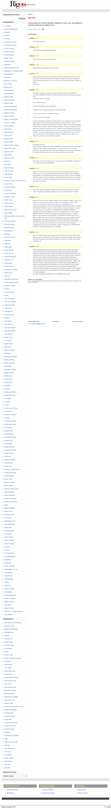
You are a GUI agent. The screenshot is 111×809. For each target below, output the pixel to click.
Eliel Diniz (7, 234)
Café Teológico (8, 174)
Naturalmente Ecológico (11, 697)
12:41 (37, 197)
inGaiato (6, 289)
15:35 (37, 56)
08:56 (37, 168)
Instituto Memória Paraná (11, 677)
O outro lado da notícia (10, 408)
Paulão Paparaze (9, 447)
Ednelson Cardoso (9, 224)
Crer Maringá (8, 648)
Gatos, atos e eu (9, 253)
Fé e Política (8, 668)
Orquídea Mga (8, 430)
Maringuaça (7, 353)
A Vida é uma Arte (9, 48)
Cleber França (8, 200)
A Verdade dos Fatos (10, 42)
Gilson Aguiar (8, 263)
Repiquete (7, 732)
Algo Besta (7, 64)
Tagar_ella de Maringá (10, 742)
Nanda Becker (8, 382)
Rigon (6, 505)
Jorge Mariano (8, 311)
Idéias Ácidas (8, 674)
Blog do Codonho (9, 100)
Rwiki (5, 739)
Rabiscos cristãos (9, 482)
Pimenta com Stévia (10, 726)
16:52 (37, 232)
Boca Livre (7, 161)
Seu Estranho (8, 534)
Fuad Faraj (7, 661)
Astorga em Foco (9, 626)
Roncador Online (9, 514)
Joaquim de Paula (9, 305)
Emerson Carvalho (9, 237)
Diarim (6, 651)
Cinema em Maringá (10, 193)
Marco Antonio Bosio (10, 687)
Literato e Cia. (8, 337)
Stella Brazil (7, 559)
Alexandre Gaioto (9, 61)
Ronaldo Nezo (8, 511)
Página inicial (56, 321)
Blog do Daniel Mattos (10, 106)
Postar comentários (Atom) (38, 323)
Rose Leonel (8, 518)
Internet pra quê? (9, 292)
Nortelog (6, 389)
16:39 (37, 64)
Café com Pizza (8, 171)
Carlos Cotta (8, 177)
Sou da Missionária (9, 556)
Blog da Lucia (8, 87)
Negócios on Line (9, 700)
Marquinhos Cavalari (10, 690)
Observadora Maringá (48, 793)
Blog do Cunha (8, 103)
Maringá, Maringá (9, 359)
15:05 (37, 47)
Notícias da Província (10, 392)
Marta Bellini (7, 366)
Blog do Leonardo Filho (11, 119)
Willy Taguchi (8, 605)
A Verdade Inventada (10, 45)
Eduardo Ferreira (9, 227)
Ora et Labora (8, 427)
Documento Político (10, 221)
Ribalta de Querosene (10, 501)
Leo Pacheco (8, 684)
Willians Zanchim (9, 601)
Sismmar (7, 547)
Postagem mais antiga (77, 321)
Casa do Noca (8, 184)
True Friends (8, 755)
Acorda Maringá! (9, 55)
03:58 (37, 246)
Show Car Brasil (9, 540)
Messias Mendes (9, 372)
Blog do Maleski (9, 126)
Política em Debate (9, 460)
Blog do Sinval (8, 139)
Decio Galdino (8, 206)
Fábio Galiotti (8, 664)
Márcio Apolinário (9, 693)
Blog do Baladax (9, 93)
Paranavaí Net (8, 440)
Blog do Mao (8, 129)
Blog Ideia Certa (9, 151)
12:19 (39, 29)
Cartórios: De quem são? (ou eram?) (14, 180)
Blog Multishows (9, 632)
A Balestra (7, 32)
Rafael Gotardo (8, 485)
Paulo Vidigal (8, 443)
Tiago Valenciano (9, 748)
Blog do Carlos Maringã (11, 629)
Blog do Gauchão (9, 113)
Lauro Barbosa (8, 334)
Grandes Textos (8, 266)
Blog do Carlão (8, 97)
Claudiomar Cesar (9, 197)
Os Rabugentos (8, 713)
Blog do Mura (8, 135)
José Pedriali (8, 321)
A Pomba (7, 38)
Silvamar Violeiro (9, 543)
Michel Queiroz (8, 376)
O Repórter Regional (10, 414)
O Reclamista (8, 411)
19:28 (37, 141)
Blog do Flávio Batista (10, 109)
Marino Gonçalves (9, 363)
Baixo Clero (7, 77)
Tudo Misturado (8, 579)
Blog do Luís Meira (9, 122)
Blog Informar (8, 155)
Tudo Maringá (8, 576)
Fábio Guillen (8, 247)
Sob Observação (9, 553)
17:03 (37, 89)
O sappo (6, 418)
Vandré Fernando (9, 588)
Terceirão (7, 745)
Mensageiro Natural (10, 369)
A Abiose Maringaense (10, 29)
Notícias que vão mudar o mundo (13, 706)
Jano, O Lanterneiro (10, 301)
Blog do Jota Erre (9, 116)
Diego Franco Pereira (10, 209)
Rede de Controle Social (11, 489)
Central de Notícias (9, 187)
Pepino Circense (9, 453)
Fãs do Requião (9, 250)
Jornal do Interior (9, 314)
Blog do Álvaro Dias (10, 148)
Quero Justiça (8, 479)
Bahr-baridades (8, 74)
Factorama (7, 240)
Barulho (31, 18)
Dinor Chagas (8, 213)
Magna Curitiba (8, 343)
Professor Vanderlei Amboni (12, 469)
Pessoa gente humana (10, 722)
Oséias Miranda (8, 434)
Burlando (7, 635)
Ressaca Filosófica (9, 495)
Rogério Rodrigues (9, 508)
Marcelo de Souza (9, 350)
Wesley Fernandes (9, 598)
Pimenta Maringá (9, 729)
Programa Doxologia (10, 472)
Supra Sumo (8, 563)
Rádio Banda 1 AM (9, 521)
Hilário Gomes (8, 272)
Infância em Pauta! (9, 285)
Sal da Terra (7, 527)
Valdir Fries (7, 585)
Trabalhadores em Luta (11, 569)
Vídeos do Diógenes (48, 789)
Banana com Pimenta (10, 80)
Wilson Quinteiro (9, 608)
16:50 (37, 73)
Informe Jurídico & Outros (11, 282)
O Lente (6, 405)
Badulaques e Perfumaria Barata (13, 71)
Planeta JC (7, 456)
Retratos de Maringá (10, 498)
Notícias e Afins (8, 703)
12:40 (37, 38)
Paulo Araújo (8, 719)
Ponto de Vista (8, 463)
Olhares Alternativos (10, 424)
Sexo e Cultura (8, 537)
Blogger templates (7, 806)
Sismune (6, 550)
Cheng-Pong (8, 190)
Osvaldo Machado (9, 716)
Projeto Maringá (9, 476)
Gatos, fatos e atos (9, 671)
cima (109, 806)
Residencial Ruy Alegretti (11, 735)
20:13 (37, 157)
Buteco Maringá (8, 168)
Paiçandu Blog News (10, 437)
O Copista (7, 401)
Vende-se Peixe (8, 758)
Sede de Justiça (9, 530)
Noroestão (7, 385)
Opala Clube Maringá (10, 710)
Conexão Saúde (9, 645)
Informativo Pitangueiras (11, 279)
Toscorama (7, 751)
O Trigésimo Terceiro (10, 421)
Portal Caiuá (7, 466)
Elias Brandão (8, 231)
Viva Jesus (7, 764)
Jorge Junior (7, 308)
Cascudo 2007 (8, 638)
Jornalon (6, 318)
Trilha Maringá (8, 572)
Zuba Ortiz (7, 768)
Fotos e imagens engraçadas (12, 658)
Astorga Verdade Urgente (11, 67)
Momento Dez (8, 379)
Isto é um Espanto (9, 298)
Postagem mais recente (33, 321)
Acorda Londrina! (9, 51)
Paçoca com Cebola (10, 450)
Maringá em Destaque (10, 356)
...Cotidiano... (8, 26)
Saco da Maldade (9, 524)
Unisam (6, 582)
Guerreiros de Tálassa (10, 269)
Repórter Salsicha (9, 492)
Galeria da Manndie (12, 789)
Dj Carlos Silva (8, 655)
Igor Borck (7, 276)
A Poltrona (7, 35)
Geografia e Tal (8, 260)
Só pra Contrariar (9, 566)
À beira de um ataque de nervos (13, 611)
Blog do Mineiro (8, 132)
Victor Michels (8, 761)
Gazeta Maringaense (10, 256)
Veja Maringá (8, 592)
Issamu (6, 295)
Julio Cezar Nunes (9, 327)
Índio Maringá (8, 614)
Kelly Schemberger (9, 330)
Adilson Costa (8, 58)
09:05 (37, 186)
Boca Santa (7, 164)
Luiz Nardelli (7, 340)
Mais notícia (7, 347)
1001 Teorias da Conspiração (12, 622)
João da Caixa (8, 324)
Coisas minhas (8, 642)
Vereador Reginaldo (10, 595)
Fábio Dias (7, 243)
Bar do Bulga (8, 84)
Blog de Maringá (9, 90)
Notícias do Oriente (9, 395)
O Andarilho (7, 398)
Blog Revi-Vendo (9, 158)
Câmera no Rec (8, 203)
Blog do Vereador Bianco (11, 145)
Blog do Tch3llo (8, 142)
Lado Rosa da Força (10, 680)
